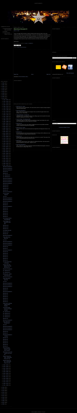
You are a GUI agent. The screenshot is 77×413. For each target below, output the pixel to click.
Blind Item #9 (5, 151)
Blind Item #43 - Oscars (20, 89)
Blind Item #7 (5, 209)
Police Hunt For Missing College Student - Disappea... (7, 266)
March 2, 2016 (16, 30)
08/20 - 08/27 (5, 92)
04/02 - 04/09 (5, 126)
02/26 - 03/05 (5, 332)
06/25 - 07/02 (5, 106)
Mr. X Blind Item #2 (6, 136)
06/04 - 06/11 (5, 111)
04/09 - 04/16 (5, 124)
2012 (3, 355)
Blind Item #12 (5, 146)
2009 (3, 360)
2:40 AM (26, 43)
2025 (3, 46)
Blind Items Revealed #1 (7, 144)
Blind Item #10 (5, 149)
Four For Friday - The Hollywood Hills (23, 102)
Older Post (48, 77)
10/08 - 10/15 (5, 81)
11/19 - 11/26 (5, 71)
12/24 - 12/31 (5, 62)
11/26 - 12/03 (5, 69)
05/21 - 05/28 (5, 114)
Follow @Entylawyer (70, 53)
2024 (3, 47)
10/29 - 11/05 (5, 76)
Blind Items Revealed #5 (7, 131)
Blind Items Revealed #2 (7, 142)
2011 (3, 356)
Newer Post (16, 77)
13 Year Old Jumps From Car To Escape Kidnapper (7, 270)
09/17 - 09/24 (5, 86)
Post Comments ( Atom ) (23, 79)
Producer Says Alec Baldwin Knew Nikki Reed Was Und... (7, 227)
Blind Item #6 (5, 169)
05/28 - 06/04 (5, 112)
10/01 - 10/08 (5, 82)
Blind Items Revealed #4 (7, 139)
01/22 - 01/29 (5, 341)
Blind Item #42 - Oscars (20, 111)
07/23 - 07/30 (5, 99)
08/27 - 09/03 (5, 91)
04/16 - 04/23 (5, 123)
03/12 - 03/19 (5, 329)
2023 (3, 49)
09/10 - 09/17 (5, 87)
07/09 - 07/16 (5, 102)
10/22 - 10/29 (5, 77)
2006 (3, 365)
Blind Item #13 (5, 186)
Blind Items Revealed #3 (7, 141)
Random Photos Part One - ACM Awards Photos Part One (7, 323)
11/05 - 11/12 (5, 74)
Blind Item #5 (5, 171)
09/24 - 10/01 (5, 84)
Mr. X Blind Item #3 (6, 274)
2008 (3, 361)
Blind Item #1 (5, 134)
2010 (3, 358)
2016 (3, 348)
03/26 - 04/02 (5, 326)
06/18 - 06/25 (5, 107)
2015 (3, 350)
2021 (3, 52)
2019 (3, 56)
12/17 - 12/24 (5, 64)
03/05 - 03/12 (5, 331)
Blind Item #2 (5, 132)
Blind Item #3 (5, 174)
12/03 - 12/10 (5, 67)
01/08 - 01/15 (5, 344)
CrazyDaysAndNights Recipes (64, 69)
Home (32, 77)
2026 (3, 44)
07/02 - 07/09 (5, 104)
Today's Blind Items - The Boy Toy (22, 98)
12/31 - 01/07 (5, 60)
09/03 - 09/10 (5, 89)
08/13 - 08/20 (5, 94)
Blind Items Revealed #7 (7, 127)
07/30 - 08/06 (5, 97)
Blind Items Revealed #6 (7, 129)
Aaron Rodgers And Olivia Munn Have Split (7, 183)
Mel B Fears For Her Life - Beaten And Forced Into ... (7, 314)
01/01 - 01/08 (5, 346)
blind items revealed (21, 47)
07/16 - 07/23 (5, 101)
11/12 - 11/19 (5, 72)
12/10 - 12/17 (5, 65)
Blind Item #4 (5, 172)
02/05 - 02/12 (5, 337)
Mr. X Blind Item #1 (6, 137)
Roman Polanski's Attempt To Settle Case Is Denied (6, 310)
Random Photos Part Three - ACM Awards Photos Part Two (7, 318)
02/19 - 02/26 (5, 334)
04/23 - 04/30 (5, 121)
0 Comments (30, 43)
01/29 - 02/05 (5, 339)
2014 (3, 351)
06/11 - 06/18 (5, 109)
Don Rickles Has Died (7, 191)
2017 (3, 59)
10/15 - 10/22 (5, 79)
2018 (3, 57)
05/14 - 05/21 (5, 116)
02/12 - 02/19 (5, 336)
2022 (3, 51)
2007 (3, 363)
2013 (3, 353)
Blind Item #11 (5, 189)
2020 (3, 54)
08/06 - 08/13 (5, 96)
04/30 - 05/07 (5, 119)
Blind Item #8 (5, 164)
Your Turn (5, 157)
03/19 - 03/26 (5, 327)
